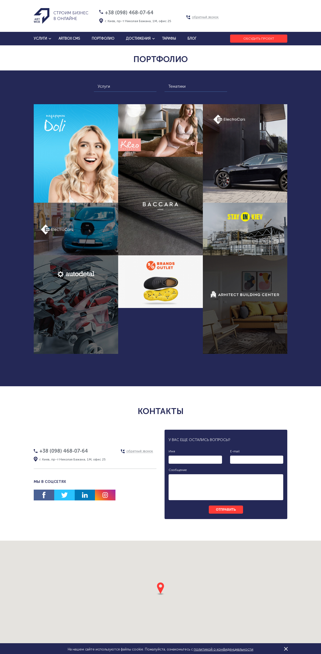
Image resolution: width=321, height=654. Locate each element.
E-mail (235, 451)
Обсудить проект (258, 38)
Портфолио (103, 38)
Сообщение (178, 470)
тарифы (169, 38)
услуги (40, 38)
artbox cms (69, 38)
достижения (138, 38)
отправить (226, 509)
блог (191, 38)
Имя (172, 451)
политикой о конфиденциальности (223, 649)
